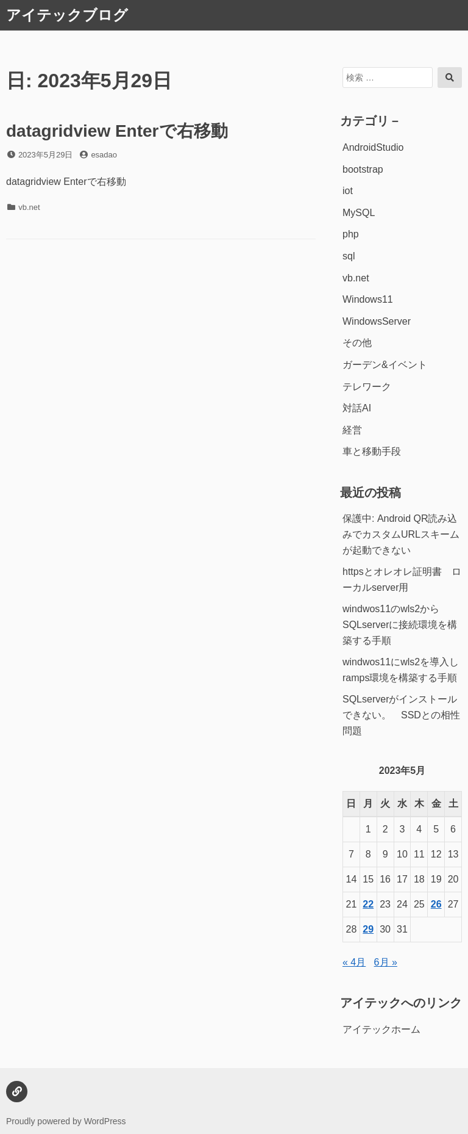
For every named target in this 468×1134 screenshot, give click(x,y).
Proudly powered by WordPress (66, 1121)
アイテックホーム (381, 1029)
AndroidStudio (373, 147)
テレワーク (366, 386)
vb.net (29, 207)
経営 (352, 430)
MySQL (358, 213)
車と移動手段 (371, 451)
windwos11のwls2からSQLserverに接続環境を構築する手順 (399, 624)
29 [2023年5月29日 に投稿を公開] (368, 929)
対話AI (356, 408)
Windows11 (367, 299)
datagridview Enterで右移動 (117, 130)
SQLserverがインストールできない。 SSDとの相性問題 (401, 714)
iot (347, 191)
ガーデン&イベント (384, 364)
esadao (104, 154)
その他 (357, 343)
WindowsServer (376, 321)
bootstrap (362, 169)
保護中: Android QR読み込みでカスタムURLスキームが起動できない (400, 534)
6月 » (385, 962)
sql (348, 256)
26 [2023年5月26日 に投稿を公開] (436, 904)
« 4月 (354, 962)
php (350, 234)
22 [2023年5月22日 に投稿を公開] (368, 904)
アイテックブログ (67, 15)
